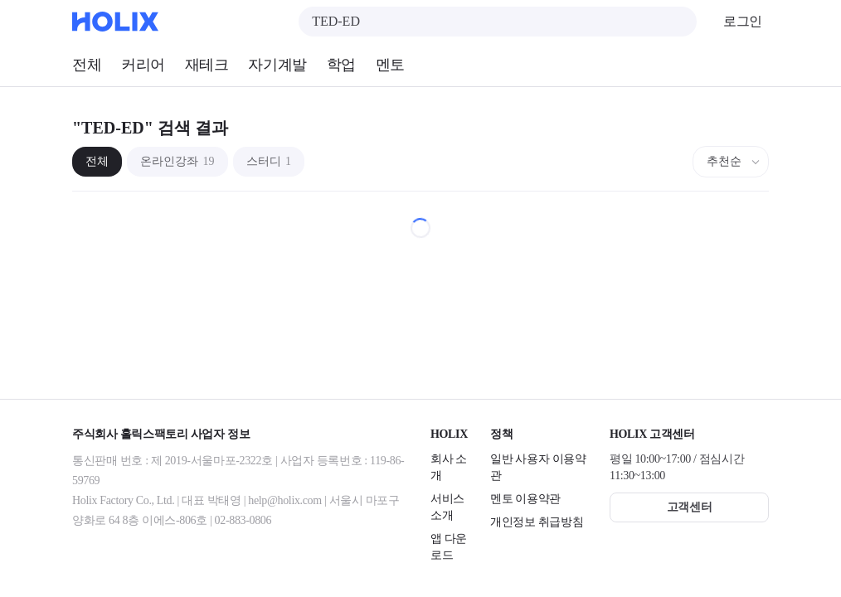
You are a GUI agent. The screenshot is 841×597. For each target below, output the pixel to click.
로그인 (742, 21)
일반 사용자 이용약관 (538, 467)
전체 (86, 64)
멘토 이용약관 (525, 499)
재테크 (207, 64)
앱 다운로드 (448, 546)
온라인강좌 (177, 161)
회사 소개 (448, 467)
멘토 (390, 64)
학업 (341, 64)
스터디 (269, 161)
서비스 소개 (447, 507)
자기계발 (277, 64)
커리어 (143, 64)
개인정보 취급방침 (536, 522)
